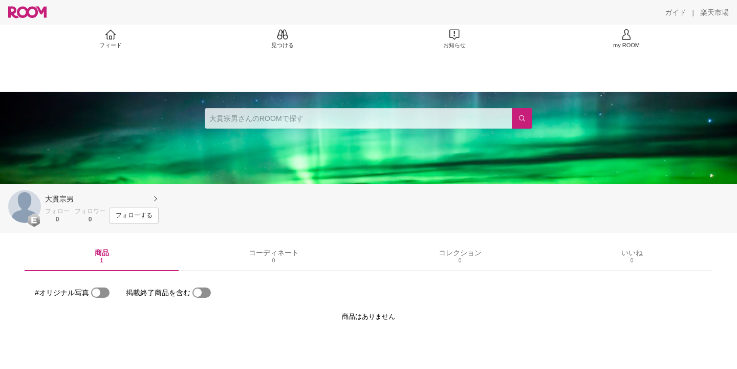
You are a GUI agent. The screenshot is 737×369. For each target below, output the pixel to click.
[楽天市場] (714, 12)
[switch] (100, 293)
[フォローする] (134, 216)
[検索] (522, 118)
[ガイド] (675, 12)
